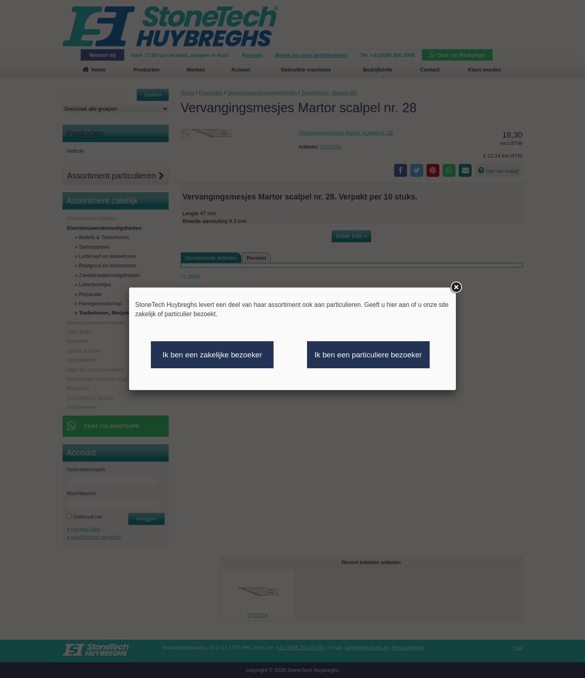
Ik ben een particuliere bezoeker (368, 355)
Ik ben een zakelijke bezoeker (212, 355)
